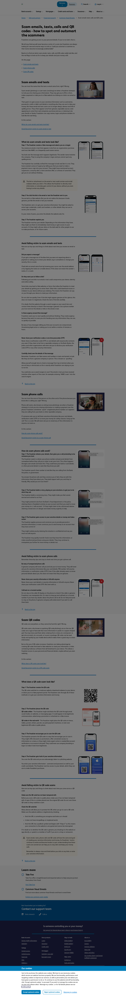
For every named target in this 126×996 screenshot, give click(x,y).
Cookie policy (26, 987)
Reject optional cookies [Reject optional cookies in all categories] (52, 992)
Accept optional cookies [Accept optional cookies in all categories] (31, 992)
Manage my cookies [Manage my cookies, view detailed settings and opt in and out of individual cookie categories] (70, 992)
